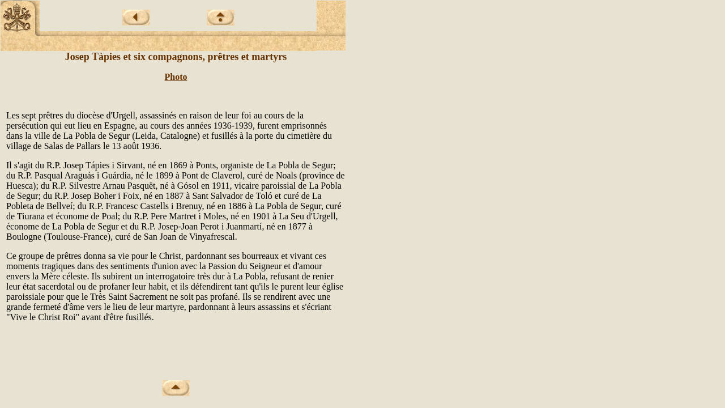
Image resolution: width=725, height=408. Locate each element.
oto (181, 77)
